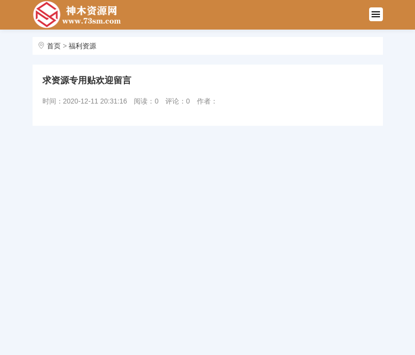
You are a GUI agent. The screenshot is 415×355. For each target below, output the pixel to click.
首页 (54, 46)
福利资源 (82, 46)
